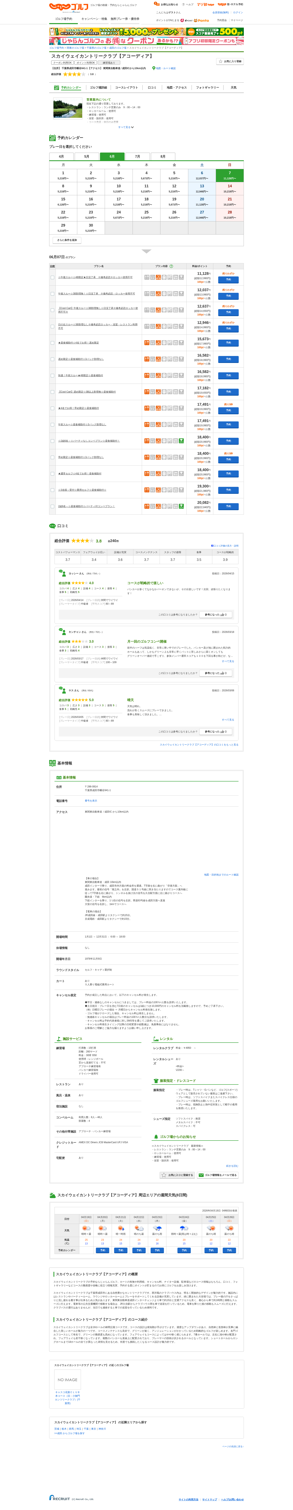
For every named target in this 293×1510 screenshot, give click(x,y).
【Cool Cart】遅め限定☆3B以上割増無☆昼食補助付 (87, 391)
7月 (137, 156)
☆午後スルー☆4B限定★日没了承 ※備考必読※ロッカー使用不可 (95, 277)
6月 (112, 156)
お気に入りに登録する (177, 1175)
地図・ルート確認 (166, 68)
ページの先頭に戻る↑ (233, 1446)
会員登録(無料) (220, 12)
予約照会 (222, 20)
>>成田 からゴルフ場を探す (69, 1433)
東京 (93, 1428)
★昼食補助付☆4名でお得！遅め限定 (78, 342)
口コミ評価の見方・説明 (226, 545)
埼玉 (78, 1428)
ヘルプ (189, 4)
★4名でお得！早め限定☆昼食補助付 (78, 408)
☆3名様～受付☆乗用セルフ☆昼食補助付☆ (82, 489)
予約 (228, 279)
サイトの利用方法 (188, 1499)
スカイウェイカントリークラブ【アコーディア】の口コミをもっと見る (199, 744)
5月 (87, 156)
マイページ (237, 20)
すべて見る (124, 127)
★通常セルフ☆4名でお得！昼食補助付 (79, 473)
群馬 (71, 1428)
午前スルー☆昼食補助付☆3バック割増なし (82, 424)
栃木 (64, 1428)
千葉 (86, 1428)
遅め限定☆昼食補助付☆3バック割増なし (81, 359)
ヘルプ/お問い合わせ (232, 1499)
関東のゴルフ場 (75, 47)
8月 (163, 156)
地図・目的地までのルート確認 (221, 874)
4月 (61, 156)
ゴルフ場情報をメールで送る (218, 1175)
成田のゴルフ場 (117, 47)
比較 (52, 266)
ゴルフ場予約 (63, 18)
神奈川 (102, 1428)
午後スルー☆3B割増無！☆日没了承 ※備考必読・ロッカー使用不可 (96, 293)
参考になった (216, 614)
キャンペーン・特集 (94, 18)
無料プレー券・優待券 (125, 18)
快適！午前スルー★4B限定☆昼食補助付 (80, 375)
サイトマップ (209, 1499)
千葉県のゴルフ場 (96, 47)
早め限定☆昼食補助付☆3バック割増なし (81, 457)
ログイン (238, 12)
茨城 (56, 1428)
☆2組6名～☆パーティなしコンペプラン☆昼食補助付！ (89, 440)
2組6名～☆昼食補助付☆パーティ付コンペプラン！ (86, 506)
